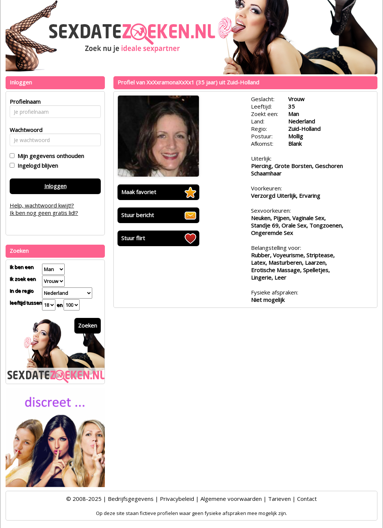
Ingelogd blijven (36, 165)
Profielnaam (24, 101)
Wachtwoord (24, 129)
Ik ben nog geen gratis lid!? (44, 212)
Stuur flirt (133, 238)
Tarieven (279, 498)
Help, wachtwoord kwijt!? (42, 205)
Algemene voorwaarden (231, 498)
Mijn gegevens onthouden (49, 156)
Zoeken (87, 325)
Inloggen (55, 186)
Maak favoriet (138, 192)
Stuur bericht (137, 215)
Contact (307, 498)
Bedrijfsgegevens (131, 498)
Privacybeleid (177, 498)
